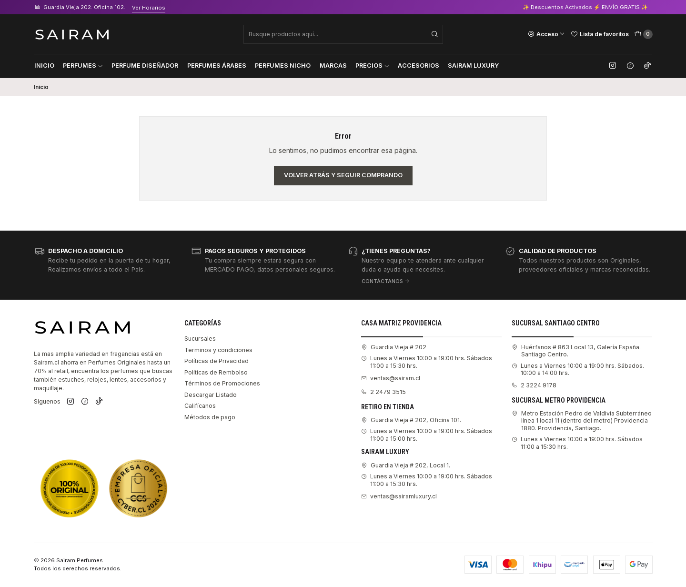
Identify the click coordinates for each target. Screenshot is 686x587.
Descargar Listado (210, 394)
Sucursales (200, 338)
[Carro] (644, 34)
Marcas (333, 65)
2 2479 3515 (383, 391)
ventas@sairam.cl (390, 378)
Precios (372, 65)
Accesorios (418, 65)
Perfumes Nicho (283, 65)
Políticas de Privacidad (216, 360)
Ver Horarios (148, 7)
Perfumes (83, 65)
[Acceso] (546, 33)
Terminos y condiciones (218, 350)
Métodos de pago (209, 417)
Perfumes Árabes (216, 65)
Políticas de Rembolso (216, 372)
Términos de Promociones (222, 383)
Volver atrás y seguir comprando (343, 175)
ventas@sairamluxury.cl (399, 496)
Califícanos (200, 405)
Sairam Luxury (473, 65)
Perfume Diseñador (144, 65)
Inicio (44, 65)
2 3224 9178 (534, 385)
